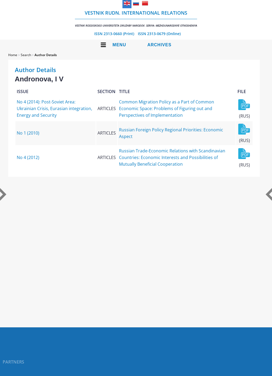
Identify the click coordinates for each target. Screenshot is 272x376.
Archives (159, 45)
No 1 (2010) (28, 133)
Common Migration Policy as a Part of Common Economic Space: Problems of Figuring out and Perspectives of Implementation (166, 108)
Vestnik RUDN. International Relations (136, 18)
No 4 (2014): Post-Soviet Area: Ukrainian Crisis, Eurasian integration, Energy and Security (54, 108)
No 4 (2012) (28, 157)
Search (26, 55)
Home (12, 55)
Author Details (46, 55)
